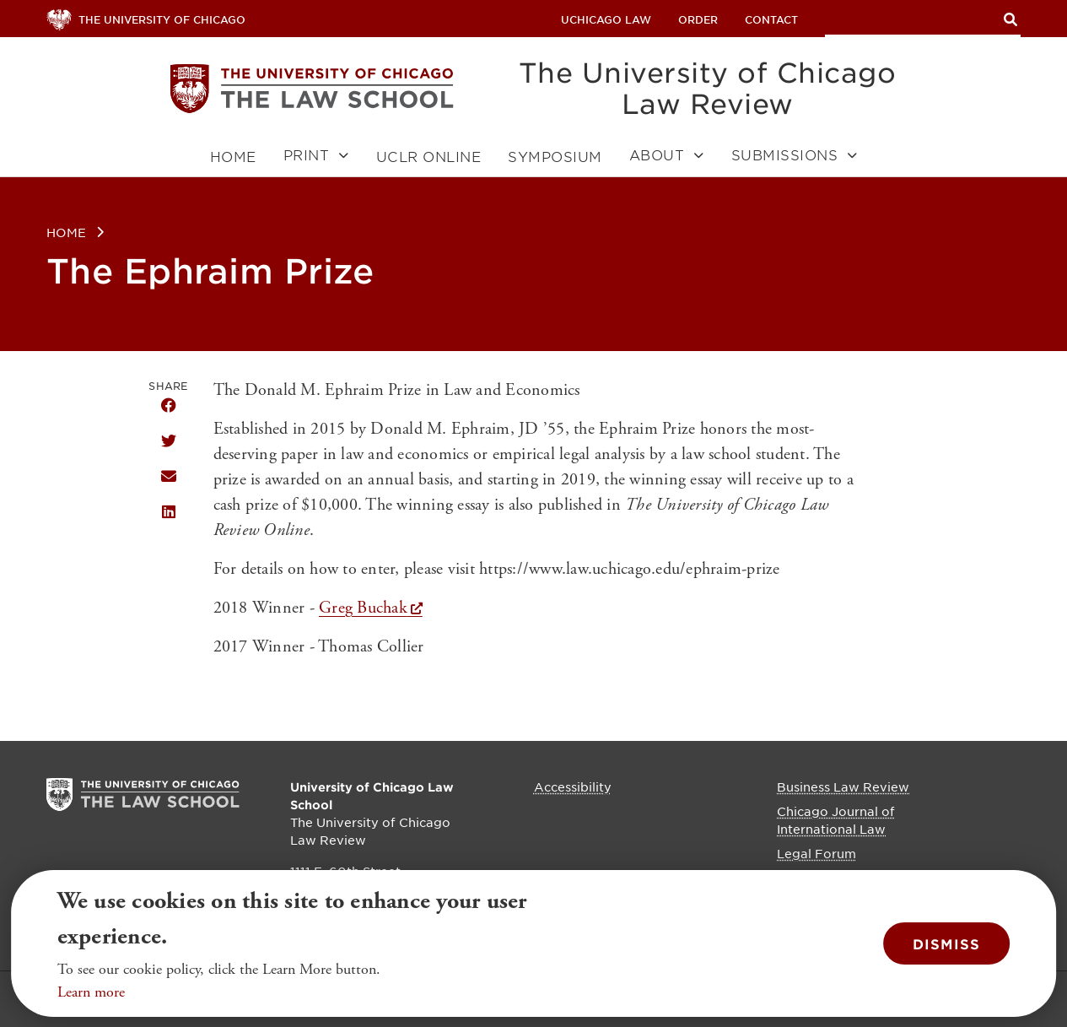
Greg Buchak (363, 608)
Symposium (555, 157)
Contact (771, 19)
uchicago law (606, 19)
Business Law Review (843, 786)
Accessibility (573, 786)
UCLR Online (429, 157)
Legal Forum (816, 853)
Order (698, 19)
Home (233, 157)
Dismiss (946, 943)
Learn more (91, 992)
